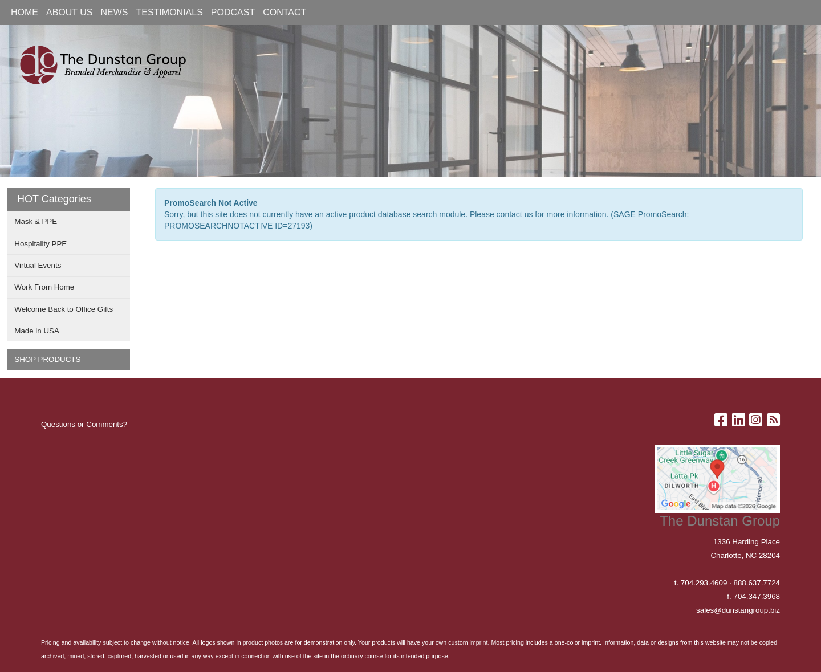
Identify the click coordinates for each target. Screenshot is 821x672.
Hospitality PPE (40, 243)
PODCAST (233, 12)
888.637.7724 (756, 583)
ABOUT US (69, 12)
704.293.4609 (704, 583)
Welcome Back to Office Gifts (63, 309)
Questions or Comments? (84, 424)
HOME (24, 12)
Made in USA (36, 331)
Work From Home (44, 287)
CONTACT (284, 12)
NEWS (114, 12)
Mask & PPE (35, 221)
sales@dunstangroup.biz (738, 610)
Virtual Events (37, 265)
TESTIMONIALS (169, 12)
